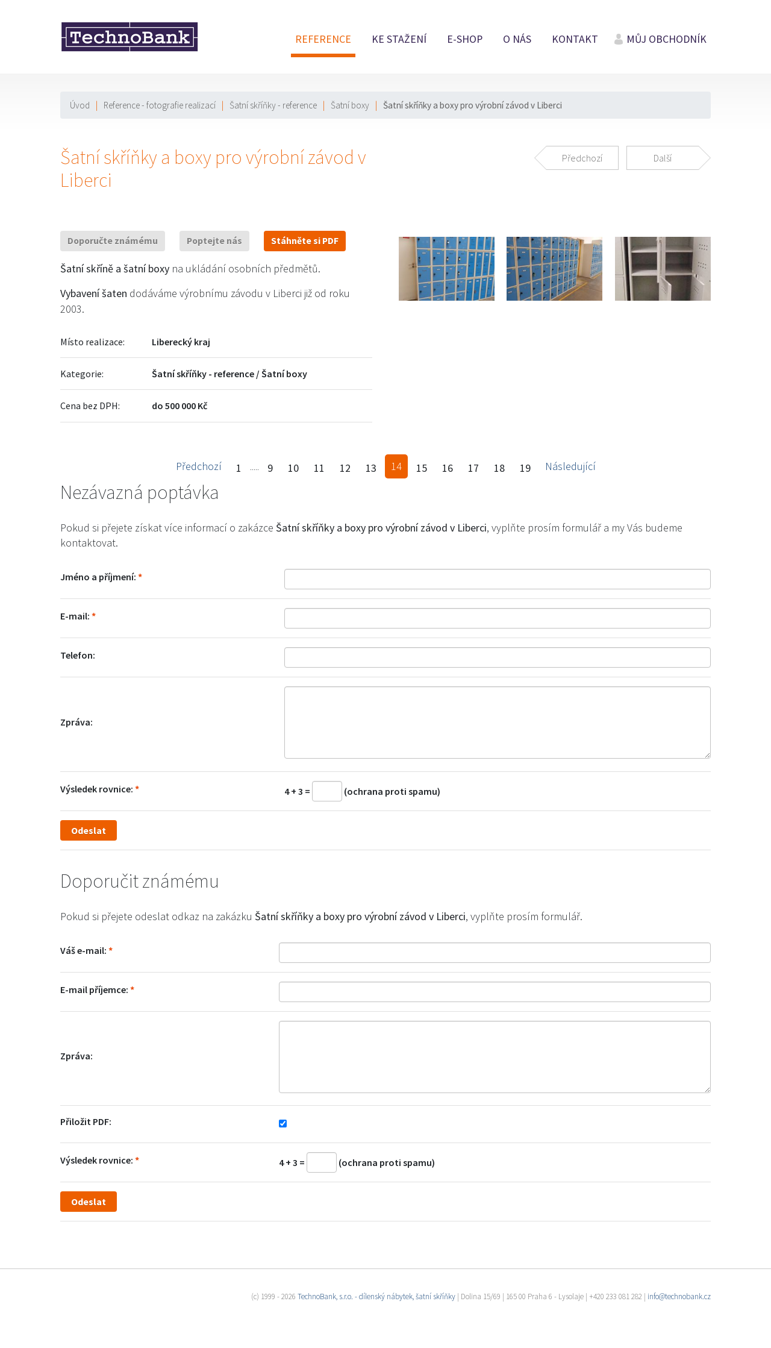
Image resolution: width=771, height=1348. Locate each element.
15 (421, 468)
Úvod (80, 105)
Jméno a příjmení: (98, 577)
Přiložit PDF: (85, 1121)
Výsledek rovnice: (96, 789)
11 (319, 468)
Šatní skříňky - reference (273, 105)
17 (473, 468)
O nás (517, 39)
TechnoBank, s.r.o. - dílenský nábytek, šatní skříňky (376, 1296)
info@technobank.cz (679, 1296)
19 (525, 468)
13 (371, 468)
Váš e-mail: (83, 950)
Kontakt (575, 39)
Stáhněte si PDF (305, 240)
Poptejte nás (214, 240)
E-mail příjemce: (94, 989)
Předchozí (199, 466)
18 (499, 468)
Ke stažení (399, 39)
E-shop (464, 39)
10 (293, 468)
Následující (570, 466)
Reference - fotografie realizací (160, 105)
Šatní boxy (350, 105)
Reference (323, 39)
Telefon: (77, 655)
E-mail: (75, 616)
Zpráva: (76, 722)
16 (447, 468)
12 (345, 468)
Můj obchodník (666, 39)
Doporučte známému (112, 240)
